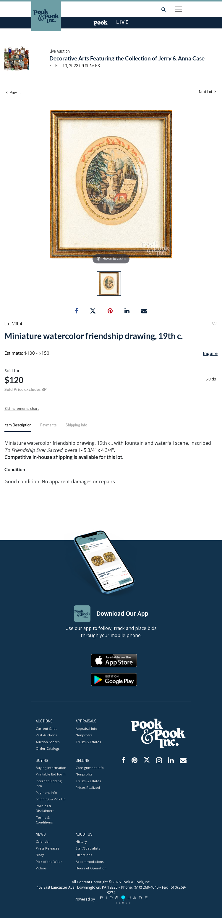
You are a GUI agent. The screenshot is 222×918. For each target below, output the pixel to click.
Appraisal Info (86, 728)
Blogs (40, 855)
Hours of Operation (91, 868)
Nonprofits (84, 735)
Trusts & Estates (88, 742)
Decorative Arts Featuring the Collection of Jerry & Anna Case (127, 58)
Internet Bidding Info (48, 783)
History (81, 841)
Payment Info (46, 792)
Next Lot (207, 91)
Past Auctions (46, 735)
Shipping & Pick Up (51, 799)
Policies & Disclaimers (45, 808)
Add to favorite (214, 324)
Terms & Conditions (44, 820)
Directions (84, 855)
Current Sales (46, 728)
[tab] (17, 427)
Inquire (210, 353)
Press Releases (47, 848)
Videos (41, 868)
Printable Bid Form (51, 774)
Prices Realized (88, 787)
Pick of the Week (49, 861)
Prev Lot (14, 92)
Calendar (43, 841)
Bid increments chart (21, 408)
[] (211, 379)
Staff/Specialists (88, 848)
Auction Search (48, 742)
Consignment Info (90, 767)
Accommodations (89, 861)
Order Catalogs (47, 748)
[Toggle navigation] (179, 9)
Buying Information (51, 767)
